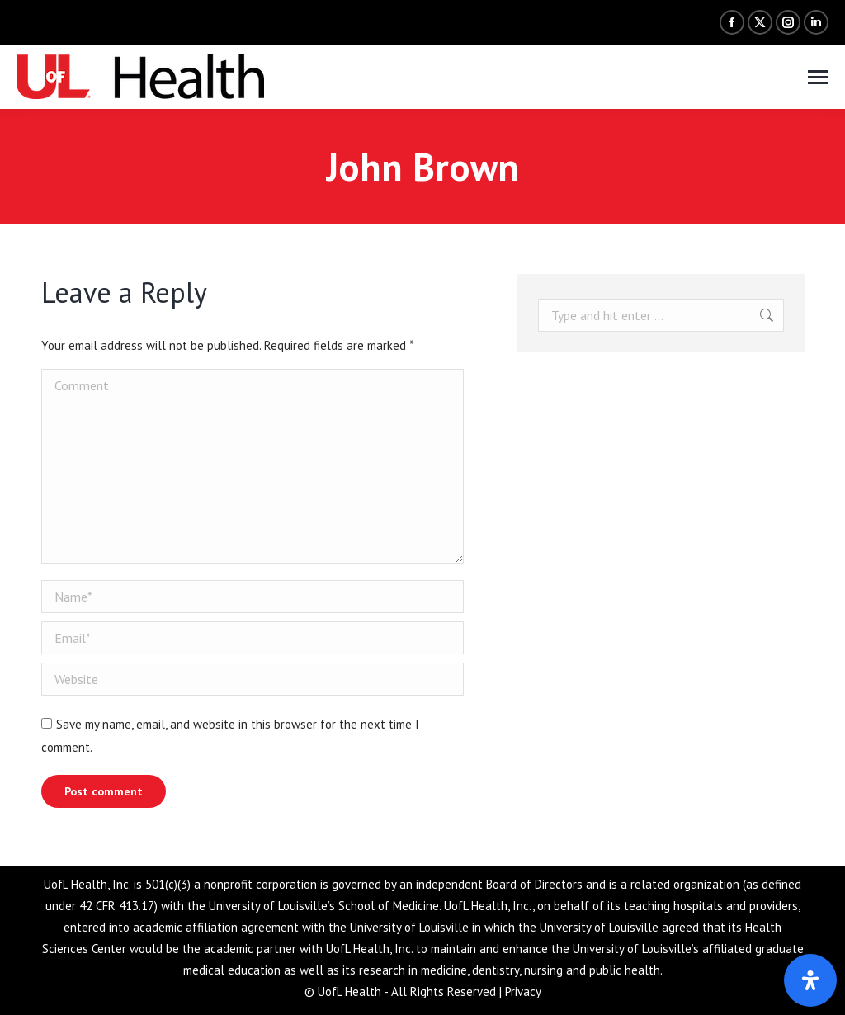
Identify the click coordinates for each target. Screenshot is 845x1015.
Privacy (523, 991)
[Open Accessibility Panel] (810, 980)
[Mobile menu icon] (817, 77)
